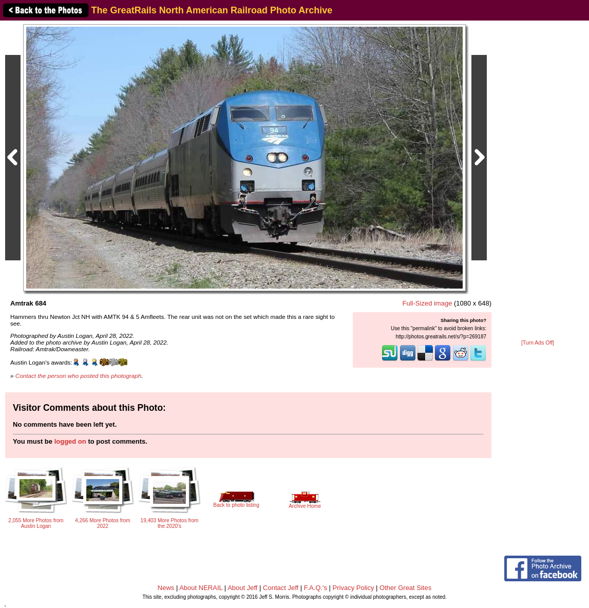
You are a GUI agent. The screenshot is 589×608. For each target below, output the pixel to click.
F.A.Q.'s (315, 588)
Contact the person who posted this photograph (78, 375)
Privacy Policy (353, 588)
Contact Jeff (280, 588)
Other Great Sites (405, 588)
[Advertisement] (538, 181)
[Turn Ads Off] (537, 343)
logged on (70, 441)
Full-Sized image (427, 303)
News (166, 588)
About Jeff (242, 588)
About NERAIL (200, 588)
